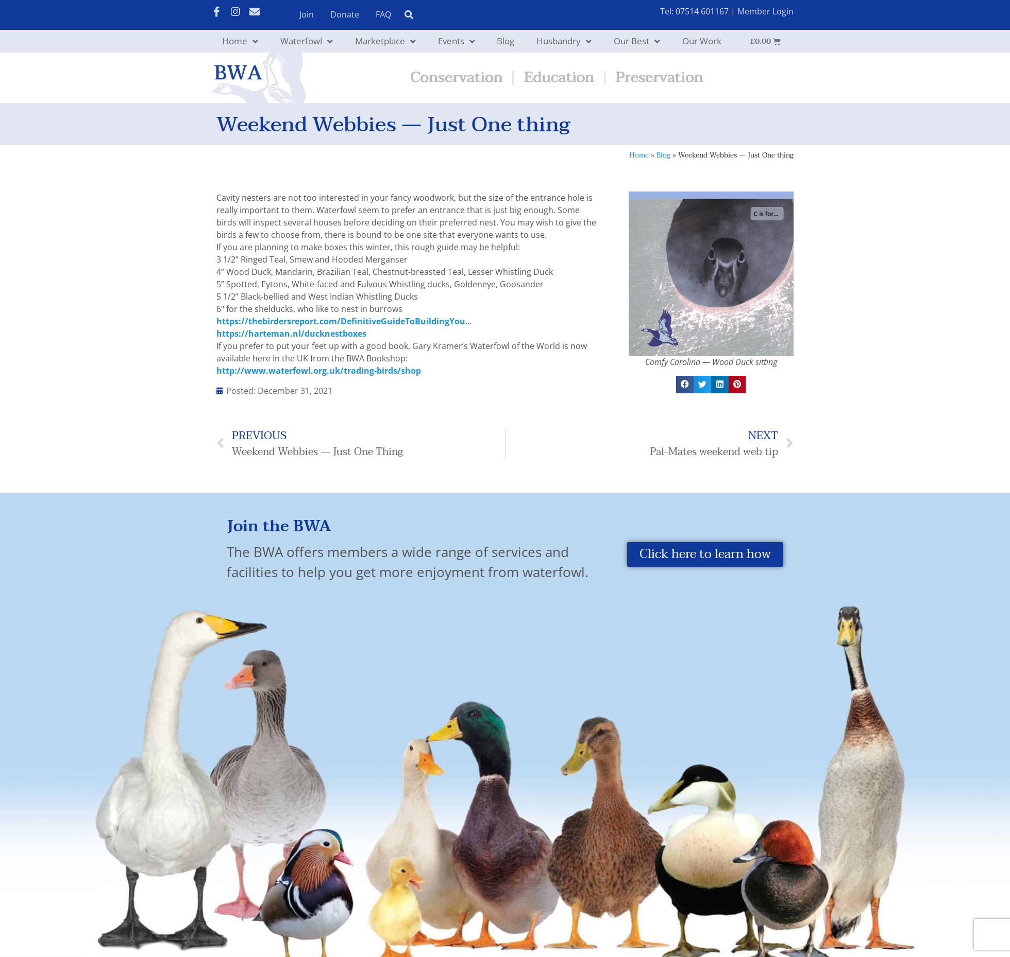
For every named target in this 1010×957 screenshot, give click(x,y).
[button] (685, 384)
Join (306, 14)
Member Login (765, 11)
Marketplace (385, 41)
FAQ (383, 14)
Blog (505, 41)
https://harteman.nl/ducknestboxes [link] (291, 333)
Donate (344, 14)
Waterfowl (306, 41)
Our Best (637, 41)
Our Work (701, 41)
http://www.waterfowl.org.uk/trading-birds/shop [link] (318, 370)
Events (456, 41)
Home (240, 41)
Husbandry (564, 41)
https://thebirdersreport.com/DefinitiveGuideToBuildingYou (340, 321)
